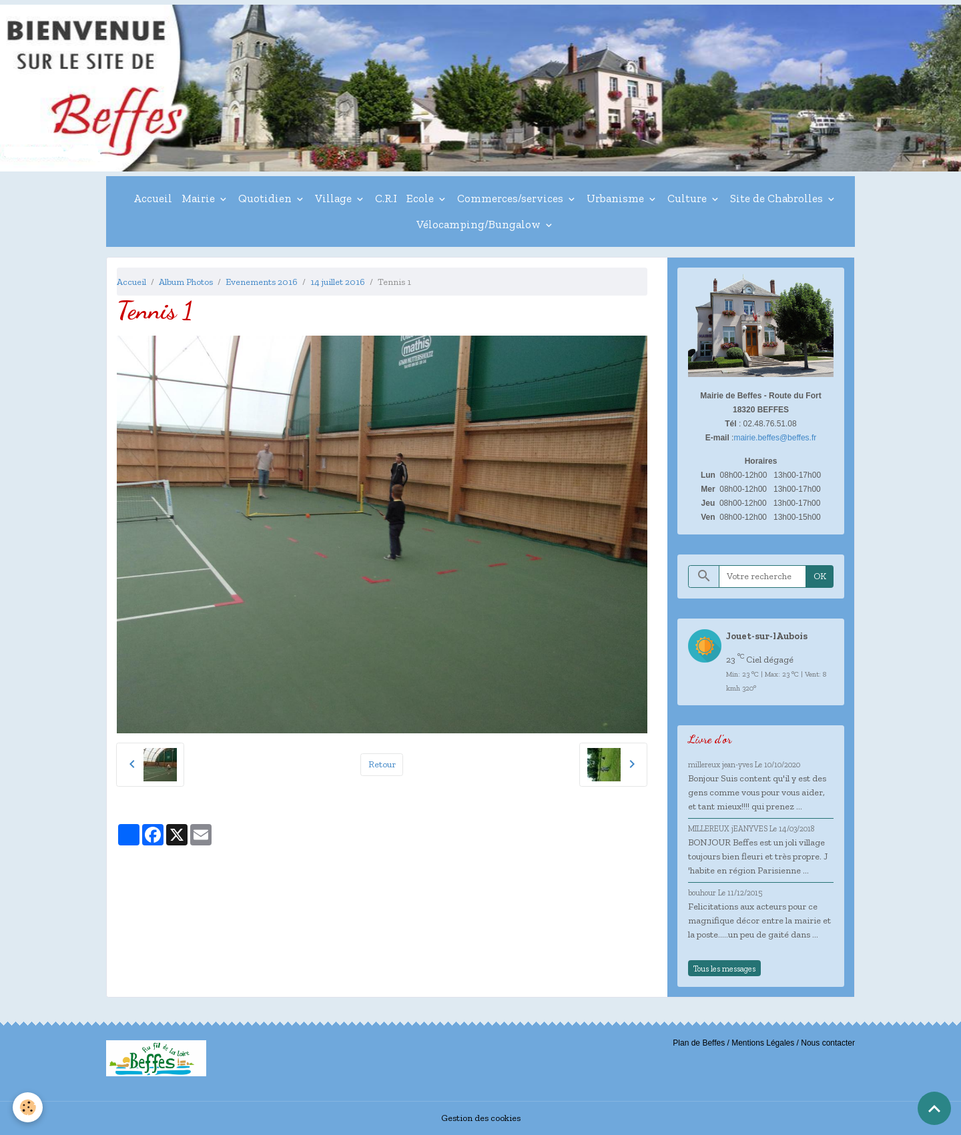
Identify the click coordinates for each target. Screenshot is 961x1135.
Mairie (200, 198)
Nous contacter (828, 1043)
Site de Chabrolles (778, 198)
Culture (688, 198)
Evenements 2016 (262, 282)
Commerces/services (511, 198)
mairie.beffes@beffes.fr (774, 437)
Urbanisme (617, 198)
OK (820, 576)
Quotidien (266, 198)
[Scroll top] (934, 1108)
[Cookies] (28, 1107)
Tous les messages (724, 969)
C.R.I (386, 198)
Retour (382, 764)
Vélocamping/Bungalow (479, 224)
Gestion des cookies (481, 1118)
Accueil (152, 198)
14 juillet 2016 (337, 282)
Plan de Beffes (699, 1043)
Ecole (421, 198)
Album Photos (186, 282)
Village (334, 198)
